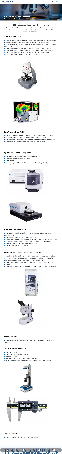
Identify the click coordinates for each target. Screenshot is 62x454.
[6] (26, 181)
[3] (26, 312)
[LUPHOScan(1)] (31, 282)
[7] (26, 378)
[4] (26, 409)
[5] (26, 211)
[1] (26, 76)
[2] (26, 111)
